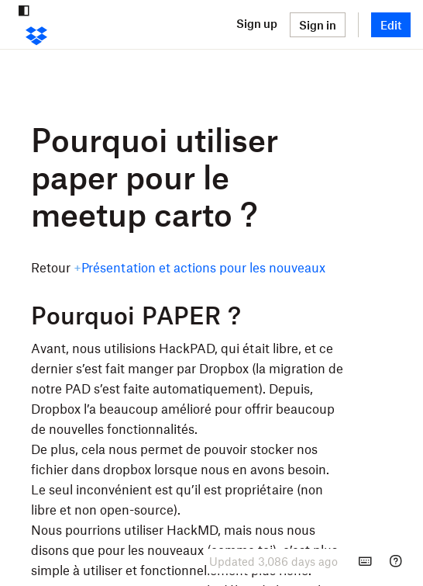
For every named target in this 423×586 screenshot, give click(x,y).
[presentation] (273, 561)
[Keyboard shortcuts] (364, 561)
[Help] (395, 561)
